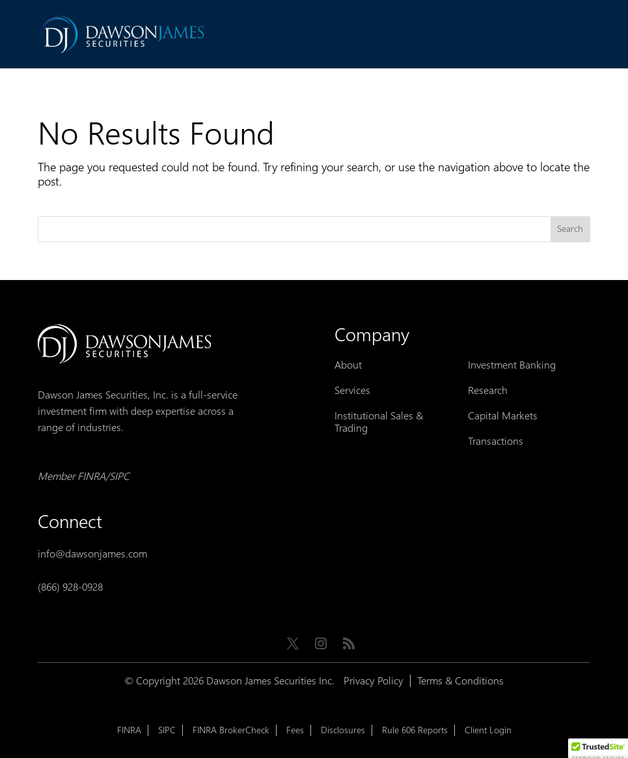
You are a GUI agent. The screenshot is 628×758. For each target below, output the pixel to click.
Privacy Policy (373, 681)
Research (488, 390)
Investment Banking (512, 365)
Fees (295, 730)
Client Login (488, 730)
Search (570, 228)
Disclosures (343, 730)
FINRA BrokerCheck (231, 730)
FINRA (129, 730)
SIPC (167, 730)
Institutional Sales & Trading (378, 422)
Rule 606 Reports (415, 730)
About (348, 365)
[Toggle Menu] (573, 35)
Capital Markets (503, 416)
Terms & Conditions (460, 681)
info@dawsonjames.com (92, 554)
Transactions (495, 441)
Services (352, 390)
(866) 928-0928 (70, 587)
